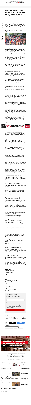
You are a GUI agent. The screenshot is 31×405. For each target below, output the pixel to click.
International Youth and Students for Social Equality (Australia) (13, 18)
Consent (7, 301)
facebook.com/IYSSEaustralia (14, 268)
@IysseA (10, 269)
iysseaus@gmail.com (11, 266)
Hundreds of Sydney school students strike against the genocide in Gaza (17, 318)
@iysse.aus (12, 270)
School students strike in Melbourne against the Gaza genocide (9, 318)
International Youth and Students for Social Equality (11, 333)
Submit (15, 309)
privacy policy (15, 306)
